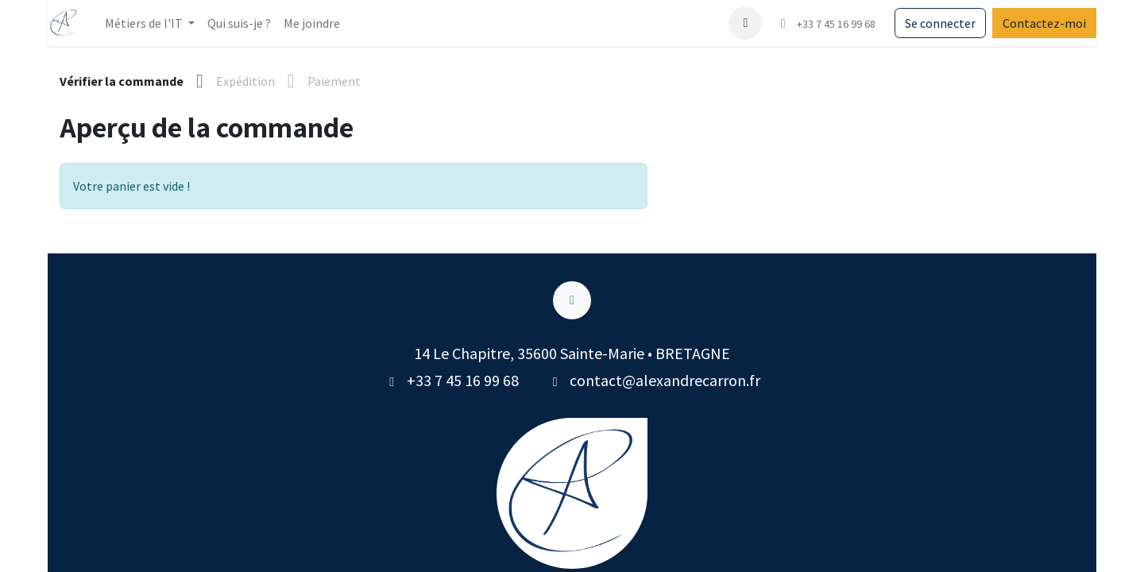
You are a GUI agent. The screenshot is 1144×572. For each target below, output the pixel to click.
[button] (745, 23)
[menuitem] (239, 23)
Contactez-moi (1044, 23)
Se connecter (940, 23)
